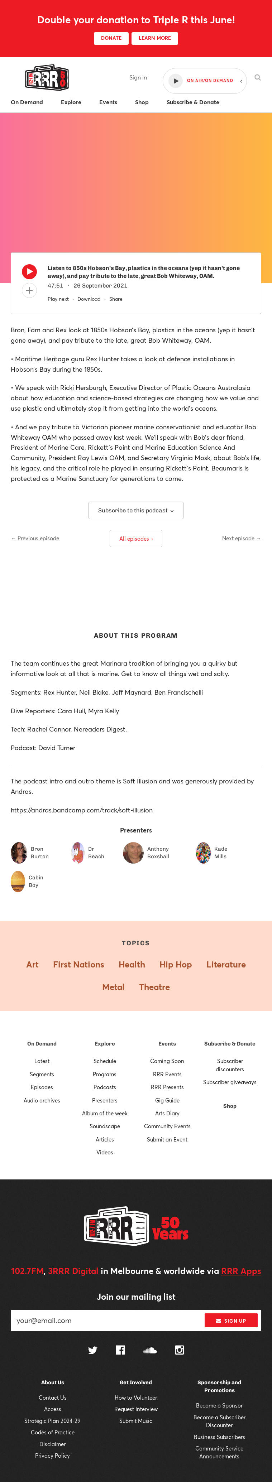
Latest (41, 1061)
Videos (104, 1152)
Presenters (105, 1100)
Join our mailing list (136, 1296)
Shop (230, 1106)
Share (116, 298)
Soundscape (105, 1126)
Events (167, 1044)
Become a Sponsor (219, 1405)
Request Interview (136, 1409)
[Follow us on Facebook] (120, 1351)
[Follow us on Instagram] (179, 1351)
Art (32, 964)
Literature (226, 964)
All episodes (136, 538)
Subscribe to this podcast (136, 510)
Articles (105, 1139)
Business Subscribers (219, 1436)
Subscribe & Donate (230, 1044)
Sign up (231, 1321)
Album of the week (105, 1113)
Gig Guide (167, 1100)
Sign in (138, 77)
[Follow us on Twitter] (93, 1351)
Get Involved (136, 1382)
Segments (42, 1074)
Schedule (105, 1061)
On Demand (42, 1044)
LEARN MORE (155, 37)
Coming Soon (167, 1061)
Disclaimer (52, 1444)
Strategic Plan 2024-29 (52, 1420)
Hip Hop (175, 964)
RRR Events (167, 1074)
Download (89, 298)
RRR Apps (241, 1270)
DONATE (111, 37)
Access (52, 1409)
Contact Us (53, 1397)
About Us (52, 1382)
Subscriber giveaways (230, 1082)
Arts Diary (167, 1113)
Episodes (42, 1087)
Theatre (154, 987)
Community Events (167, 1126)
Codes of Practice (53, 1432)
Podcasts (105, 1087)
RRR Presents (167, 1087)
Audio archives (42, 1100)
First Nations (78, 964)
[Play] (29, 273)
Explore (105, 1044)
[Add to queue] (29, 290)
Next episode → (241, 538)
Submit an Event (167, 1139)
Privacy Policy (52, 1455)
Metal (113, 987)
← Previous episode (35, 538)
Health (132, 964)
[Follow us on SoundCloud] (150, 1351)
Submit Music (135, 1420)
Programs (104, 1074)
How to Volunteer (136, 1397)
